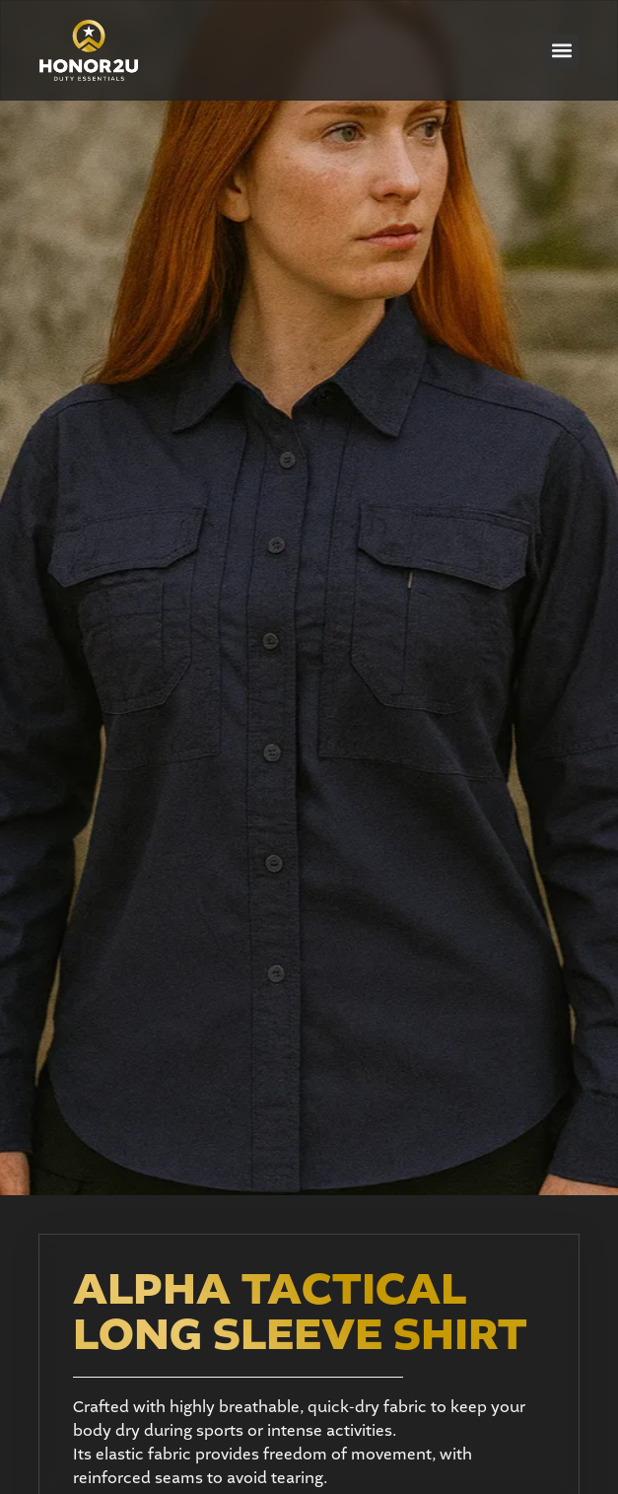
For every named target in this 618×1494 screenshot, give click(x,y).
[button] (562, 51)
